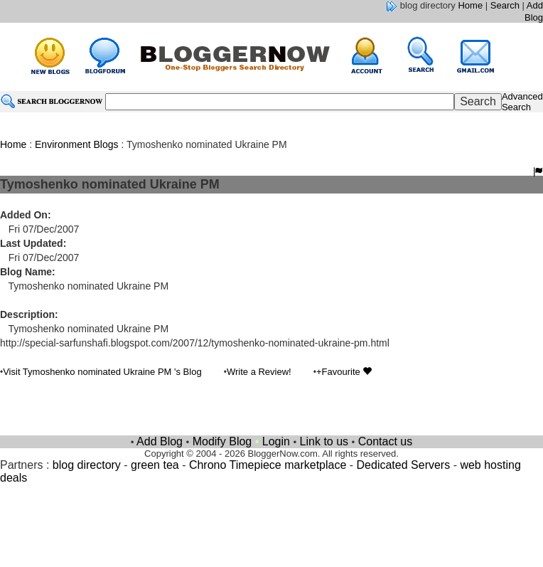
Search (505, 5)
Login (276, 441)
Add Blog (534, 11)
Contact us (385, 441)
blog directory (87, 465)
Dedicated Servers (404, 465)
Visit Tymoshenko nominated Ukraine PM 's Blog (102, 371)
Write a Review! (259, 371)
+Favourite (344, 371)
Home (470, 5)
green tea (155, 465)
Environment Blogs (77, 144)
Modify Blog (222, 441)
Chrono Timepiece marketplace (267, 465)
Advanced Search (522, 101)
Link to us (324, 441)
